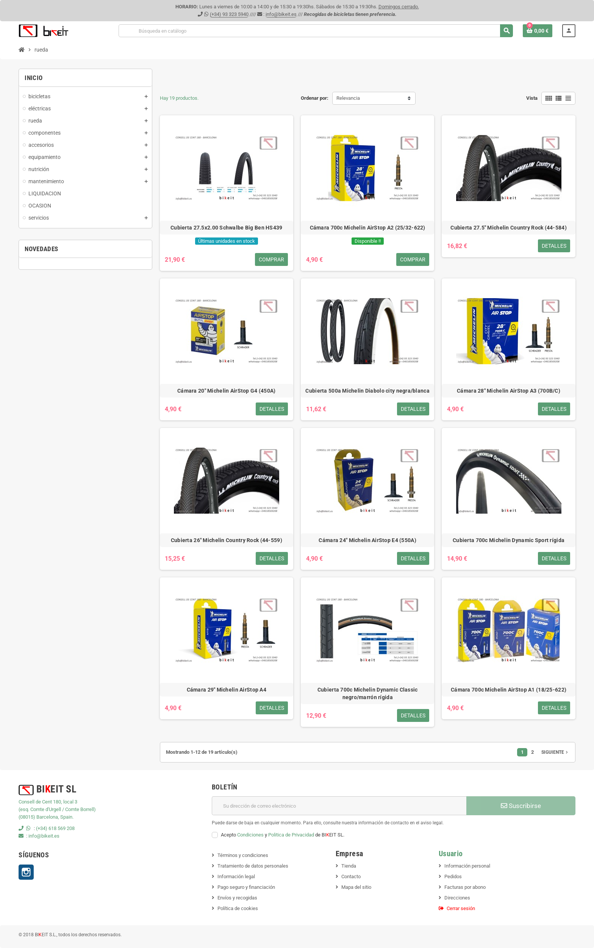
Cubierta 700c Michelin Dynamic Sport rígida (508, 540)
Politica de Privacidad (291, 835)
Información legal (236, 876)
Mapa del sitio (356, 887)
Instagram (26, 872)
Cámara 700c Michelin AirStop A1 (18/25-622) (508, 690)
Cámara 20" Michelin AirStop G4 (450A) (226, 391)
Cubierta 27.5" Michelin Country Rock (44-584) (508, 228)
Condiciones (250, 835)
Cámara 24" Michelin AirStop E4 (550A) (367, 540)
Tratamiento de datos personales (252, 866)
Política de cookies (237, 908)
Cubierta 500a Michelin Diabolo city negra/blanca (367, 391)
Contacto (351, 876)
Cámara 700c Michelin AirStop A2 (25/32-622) (367, 228)
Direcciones (457, 898)
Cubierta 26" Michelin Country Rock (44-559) (226, 540)
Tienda (348, 866)
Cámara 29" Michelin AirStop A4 (226, 690)
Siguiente (555, 752)
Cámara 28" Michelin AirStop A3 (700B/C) (508, 391)
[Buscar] (316, 30)
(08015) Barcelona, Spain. (46, 817)
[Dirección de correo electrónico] (339, 805)
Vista (532, 98)
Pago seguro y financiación (246, 887)
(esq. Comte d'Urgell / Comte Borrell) (57, 809)
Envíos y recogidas (237, 898)
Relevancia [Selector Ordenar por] (348, 98)
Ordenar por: (314, 98)
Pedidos (453, 876)
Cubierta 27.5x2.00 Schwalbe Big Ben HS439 (226, 228)
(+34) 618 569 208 (55, 828)
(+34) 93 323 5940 (229, 14)
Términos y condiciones (242, 855)
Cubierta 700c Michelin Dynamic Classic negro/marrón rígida (367, 693)
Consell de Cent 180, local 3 (48, 802)
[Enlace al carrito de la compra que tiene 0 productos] (537, 30)
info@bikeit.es (281, 14)
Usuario (451, 853)
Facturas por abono (465, 887)
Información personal (467, 866)
